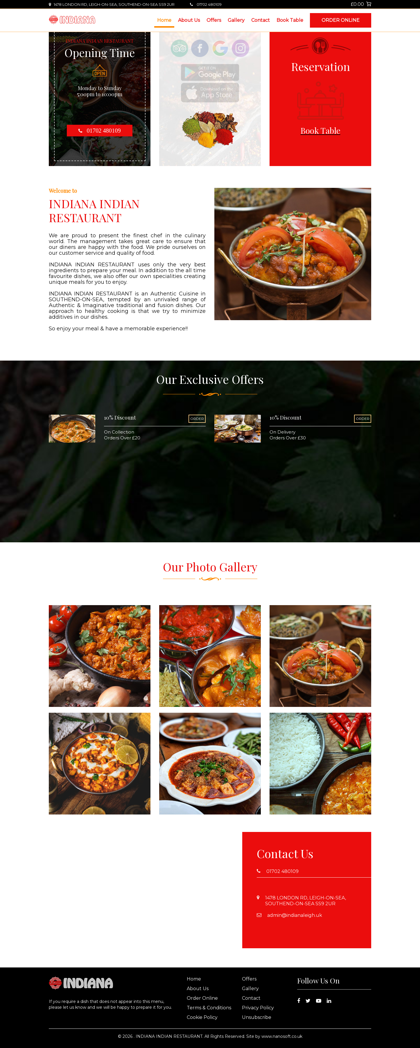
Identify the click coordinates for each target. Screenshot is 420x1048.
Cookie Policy (202, 1017)
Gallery (236, 20)
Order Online (341, 20)
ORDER (197, 418)
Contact (260, 20)
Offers (214, 20)
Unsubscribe (256, 1017)
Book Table (290, 20)
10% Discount (120, 417)
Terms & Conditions (209, 1007)
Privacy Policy (258, 1007)
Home (164, 20)
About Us (189, 20)
